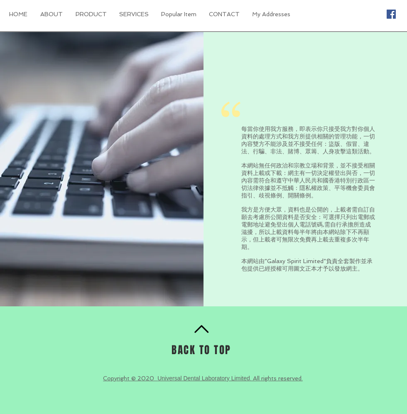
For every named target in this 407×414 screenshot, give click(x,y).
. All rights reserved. (276, 378)
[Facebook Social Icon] (391, 14)
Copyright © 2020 (130, 378)
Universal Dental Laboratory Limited (203, 378)
